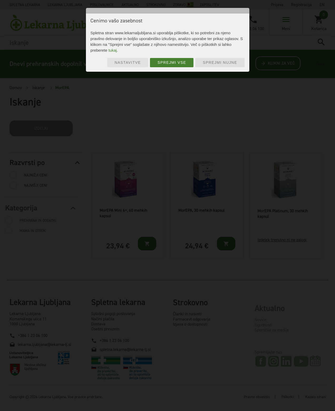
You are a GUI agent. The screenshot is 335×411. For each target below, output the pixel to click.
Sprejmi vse (172, 62)
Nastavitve (128, 62)
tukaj (112, 50)
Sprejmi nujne (220, 62)
